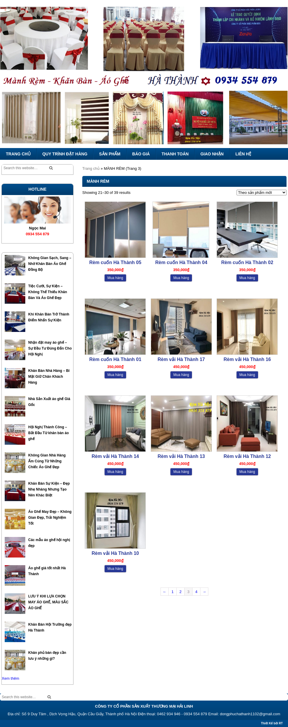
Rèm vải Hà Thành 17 (181, 359)
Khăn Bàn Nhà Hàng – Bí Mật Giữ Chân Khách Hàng (49, 377)
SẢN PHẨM (109, 154)
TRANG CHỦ (18, 154)
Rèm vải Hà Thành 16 (247, 359)
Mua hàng (115, 278)
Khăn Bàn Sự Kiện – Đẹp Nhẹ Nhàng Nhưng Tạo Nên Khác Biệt (49, 489)
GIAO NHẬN (212, 154)
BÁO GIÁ (141, 154)
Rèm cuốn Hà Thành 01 (115, 359)
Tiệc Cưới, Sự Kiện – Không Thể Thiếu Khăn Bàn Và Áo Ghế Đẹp (47, 292)
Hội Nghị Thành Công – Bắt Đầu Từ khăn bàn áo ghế (48, 433)
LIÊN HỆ (243, 154)
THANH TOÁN (175, 154)
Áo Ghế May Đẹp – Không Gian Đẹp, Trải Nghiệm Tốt (49, 517)
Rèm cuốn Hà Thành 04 (181, 262)
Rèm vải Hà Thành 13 (181, 456)
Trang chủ (91, 168)
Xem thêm (10, 678)
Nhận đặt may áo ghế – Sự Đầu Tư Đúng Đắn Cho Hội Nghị (50, 348)
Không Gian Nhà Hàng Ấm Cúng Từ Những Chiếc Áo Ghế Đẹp (47, 461)
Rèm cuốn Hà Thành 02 (247, 262)
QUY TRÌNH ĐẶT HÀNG (64, 154)
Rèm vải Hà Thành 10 (115, 553)
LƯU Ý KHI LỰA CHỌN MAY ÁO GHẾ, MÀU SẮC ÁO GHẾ (48, 602)
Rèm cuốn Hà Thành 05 (115, 262)
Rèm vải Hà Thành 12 (247, 456)
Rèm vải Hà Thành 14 (115, 456)
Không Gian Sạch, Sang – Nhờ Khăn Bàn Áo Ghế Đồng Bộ (49, 264)
